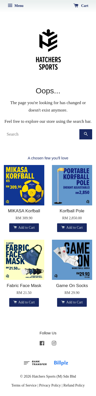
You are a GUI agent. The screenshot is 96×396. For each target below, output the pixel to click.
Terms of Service (23, 385)
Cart (81, 5)
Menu (16, 5)
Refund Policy (74, 385)
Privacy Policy (50, 385)
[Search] (41, 134)
